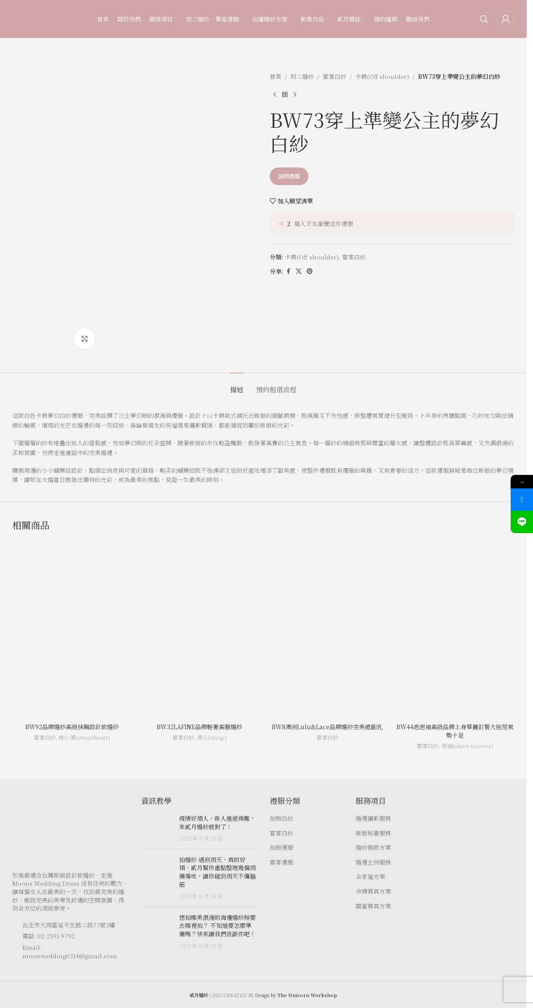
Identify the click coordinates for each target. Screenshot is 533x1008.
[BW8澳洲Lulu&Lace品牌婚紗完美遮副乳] (327, 629)
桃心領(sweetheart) (84, 737)
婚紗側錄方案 (373, 848)
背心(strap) (212, 737)
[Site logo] (29, 18)
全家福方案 (370, 877)
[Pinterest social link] (309, 271)
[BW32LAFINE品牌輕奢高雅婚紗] (199, 629)
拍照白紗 (281, 818)
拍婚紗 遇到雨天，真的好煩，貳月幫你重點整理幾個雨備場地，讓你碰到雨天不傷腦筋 (217, 872)
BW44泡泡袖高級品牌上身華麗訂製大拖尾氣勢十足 (455, 730)
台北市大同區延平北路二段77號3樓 (68, 925)
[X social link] (298, 271)
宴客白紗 (334, 76)
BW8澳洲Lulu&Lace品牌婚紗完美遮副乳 (327, 726)
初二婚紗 (302, 76)
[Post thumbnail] (157, 828)
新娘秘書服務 (373, 833)
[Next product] (295, 94)
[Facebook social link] (288, 271)
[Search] (484, 19)
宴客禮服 (281, 862)
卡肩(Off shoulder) (382, 76)
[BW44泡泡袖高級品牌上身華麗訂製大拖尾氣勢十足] (454, 629)
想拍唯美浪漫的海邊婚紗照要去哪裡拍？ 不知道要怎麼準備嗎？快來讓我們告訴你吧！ (217, 925)
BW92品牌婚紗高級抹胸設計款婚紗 (72, 726)
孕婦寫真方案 (373, 891)
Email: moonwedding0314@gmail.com (69, 951)
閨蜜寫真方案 (373, 906)
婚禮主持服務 (373, 862)
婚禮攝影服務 (373, 818)
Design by (296, 995)
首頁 (275, 76)
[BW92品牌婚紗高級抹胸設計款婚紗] (71, 629)
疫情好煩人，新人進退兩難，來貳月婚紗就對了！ (217, 822)
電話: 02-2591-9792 (48, 936)
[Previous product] (275, 94)
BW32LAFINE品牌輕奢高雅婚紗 (199, 726)
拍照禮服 (281, 848)
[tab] (237, 385)
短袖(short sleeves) (467, 746)
